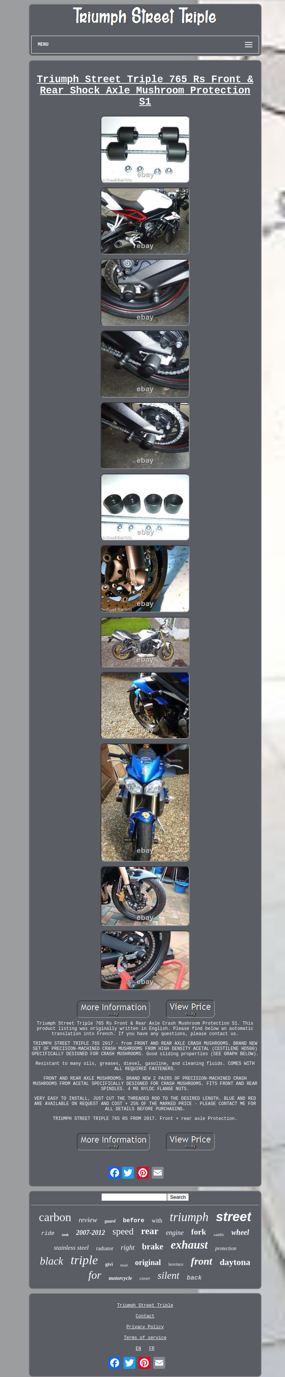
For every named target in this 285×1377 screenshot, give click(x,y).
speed (123, 1231)
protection (225, 1248)
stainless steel (71, 1247)
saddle (218, 1234)
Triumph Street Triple (145, 1305)
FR (151, 1348)
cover (145, 1278)
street (233, 1216)
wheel (240, 1232)
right (128, 1247)
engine (175, 1232)
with (157, 1220)
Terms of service (145, 1338)
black (51, 1261)
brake (153, 1246)
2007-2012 (90, 1232)
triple (84, 1260)
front (201, 1261)
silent (169, 1275)
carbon (55, 1217)
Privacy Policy (145, 1327)
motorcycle (120, 1278)
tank (65, 1235)
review (88, 1220)
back (194, 1277)
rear (149, 1231)
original (148, 1262)
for (94, 1275)
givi (109, 1264)
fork (198, 1231)
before (133, 1220)
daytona (235, 1262)
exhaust (189, 1244)
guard (110, 1221)
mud (124, 1265)
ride (48, 1233)
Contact (145, 1316)
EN (138, 1348)
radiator (105, 1248)
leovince (176, 1264)
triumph (189, 1217)
